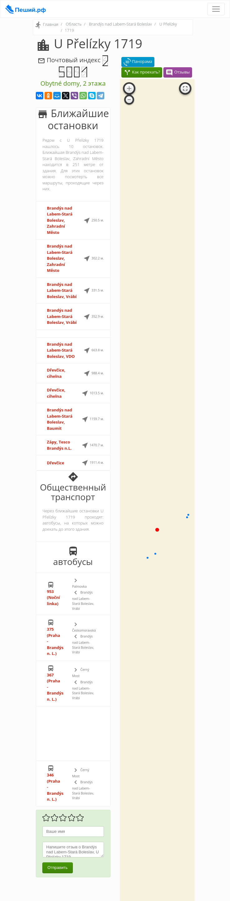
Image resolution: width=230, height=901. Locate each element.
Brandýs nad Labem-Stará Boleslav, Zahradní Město (60, 220)
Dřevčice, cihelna (56, 373)
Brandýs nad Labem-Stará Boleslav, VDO (61, 350)
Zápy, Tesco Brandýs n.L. (59, 445)
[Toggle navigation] (216, 9)
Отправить (58, 867)
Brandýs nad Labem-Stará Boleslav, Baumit (60, 419)
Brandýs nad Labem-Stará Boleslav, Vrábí (62, 290)
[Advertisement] (73, 733)
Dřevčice (55, 463)
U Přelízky (168, 24)
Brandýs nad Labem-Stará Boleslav (120, 24)
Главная (51, 24)
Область (74, 24)
